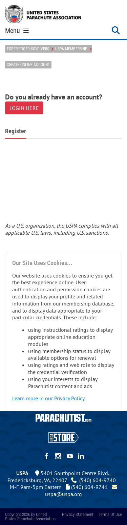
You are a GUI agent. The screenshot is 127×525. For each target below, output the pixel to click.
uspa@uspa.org (82, 490)
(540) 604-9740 (93, 480)
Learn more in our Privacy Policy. (48, 398)
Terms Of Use (110, 514)
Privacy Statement (77, 514)
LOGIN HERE (24, 108)
